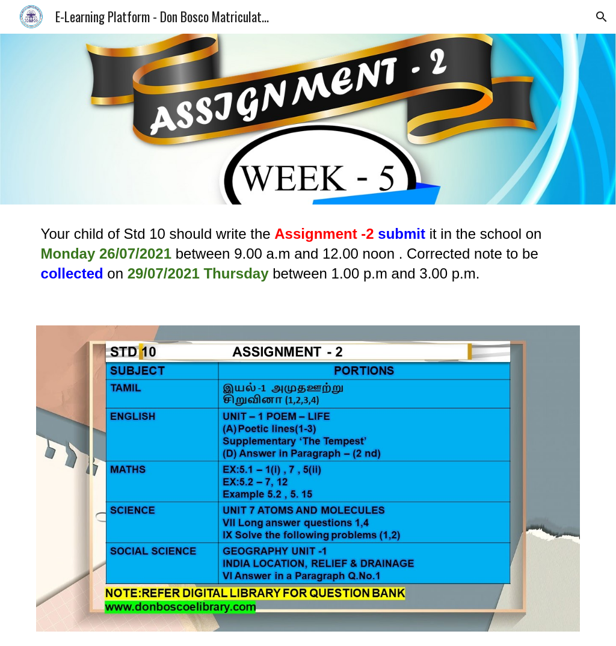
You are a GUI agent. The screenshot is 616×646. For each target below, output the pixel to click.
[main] (308, 258)
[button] (601, 16)
